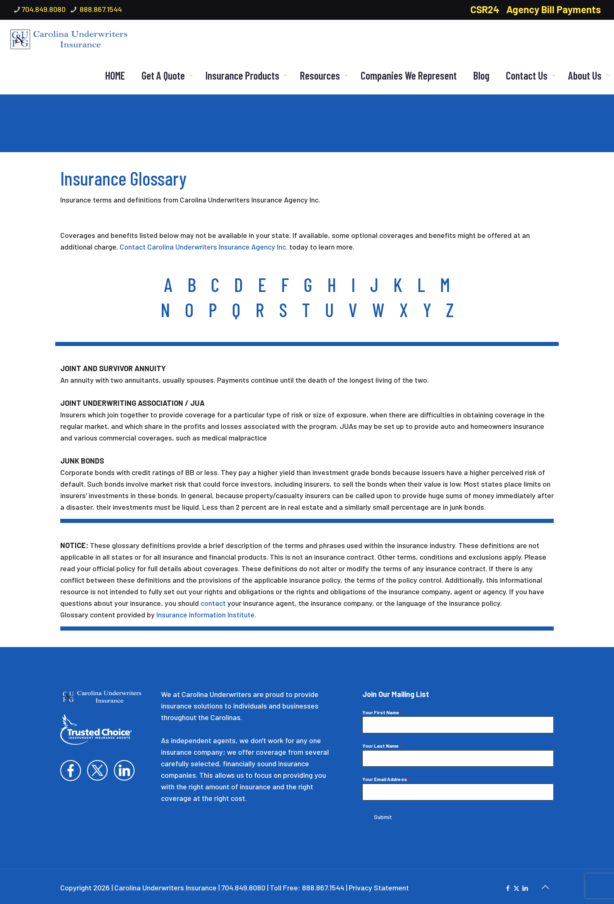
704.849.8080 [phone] (43, 9)
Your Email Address (386, 779)
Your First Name (382, 712)
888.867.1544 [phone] (100, 9)
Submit (383, 816)
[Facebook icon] (508, 885)
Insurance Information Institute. (206, 614)
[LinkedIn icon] (525, 885)
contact (213, 602)
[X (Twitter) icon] (516, 885)
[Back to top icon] (545, 884)
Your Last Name (382, 746)
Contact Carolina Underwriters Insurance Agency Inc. (204, 246)
